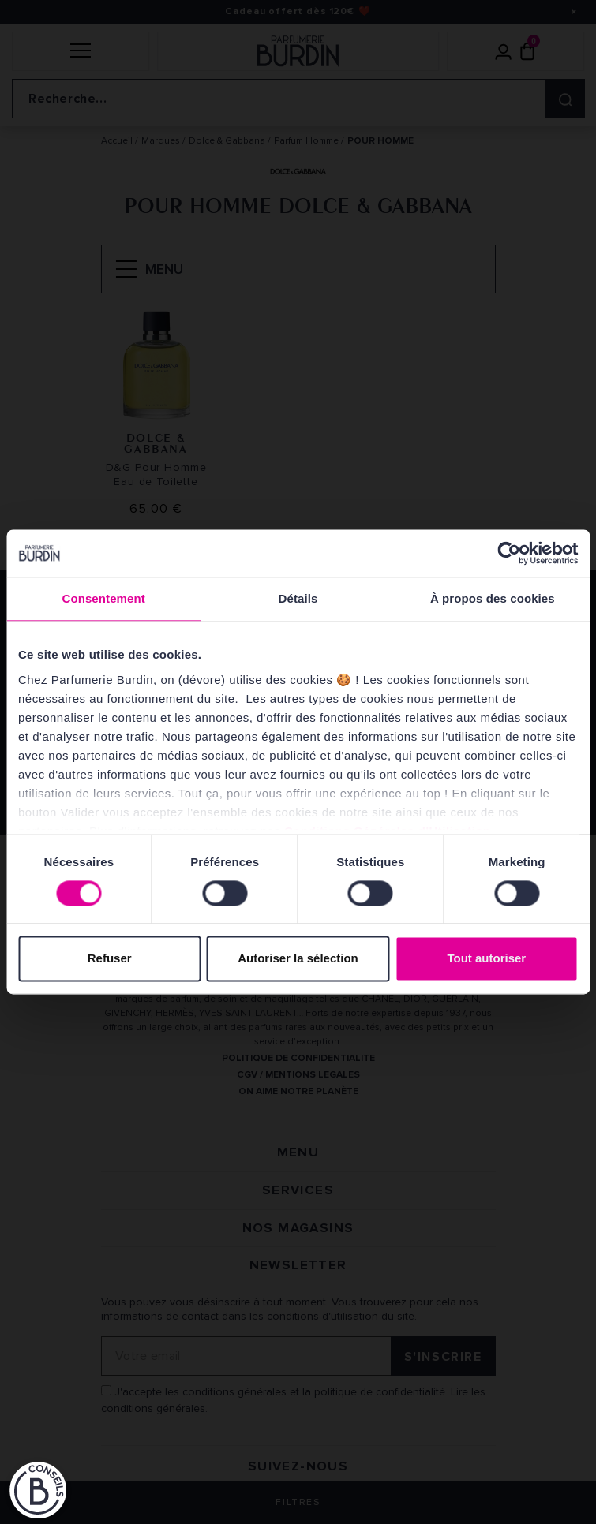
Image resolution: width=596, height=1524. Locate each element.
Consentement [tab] (103, 598)
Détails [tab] (298, 598)
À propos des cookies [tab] (492, 598)
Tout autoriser (486, 959)
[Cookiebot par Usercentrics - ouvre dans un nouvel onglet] (509, 553)
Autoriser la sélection (298, 959)
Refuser (110, 959)
